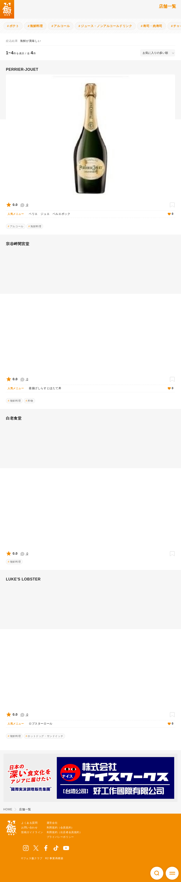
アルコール (62, 26)
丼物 (30, 400)
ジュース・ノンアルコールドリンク (106, 26)
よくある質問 (29, 822)
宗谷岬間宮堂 (17, 244)
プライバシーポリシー (60, 836)
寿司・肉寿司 (152, 26)
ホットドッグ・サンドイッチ (45, 736)
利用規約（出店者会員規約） (64, 832)
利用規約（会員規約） (60, 827)
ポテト (14, 26)
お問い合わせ (29, 827)
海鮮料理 (36, 26)
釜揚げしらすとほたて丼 (95, 388)
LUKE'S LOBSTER (23, 579)
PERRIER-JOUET (22, 69)
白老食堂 (13, 418)
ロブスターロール (95, 723)
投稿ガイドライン (32, 832)
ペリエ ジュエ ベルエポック (95, 214)
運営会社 (52, 822)
